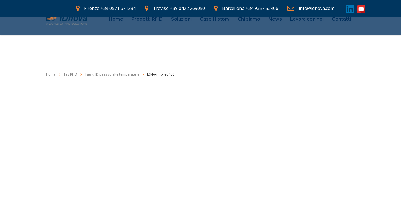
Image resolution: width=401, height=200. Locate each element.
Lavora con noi (307, 31)
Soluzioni (181, 31)
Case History (214, 31)
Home (116, 31)
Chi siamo (249, 31)
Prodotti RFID (147, 31)
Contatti (341, 31)
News (275, 31)
